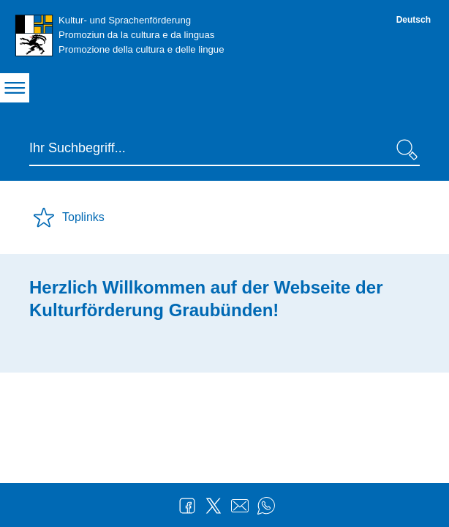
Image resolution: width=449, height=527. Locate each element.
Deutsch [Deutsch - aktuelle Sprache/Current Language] (413, 20)
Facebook (187, 506)
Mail (240, 506)
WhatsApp (266, 506)
